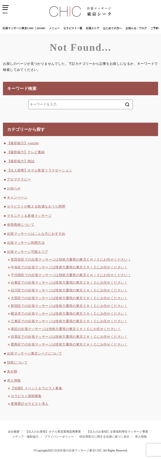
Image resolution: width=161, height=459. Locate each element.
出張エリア (92, 28)
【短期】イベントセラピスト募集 (36, 388)
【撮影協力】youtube (23, 143)
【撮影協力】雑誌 (20, 161)
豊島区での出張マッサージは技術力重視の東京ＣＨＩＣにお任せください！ (69, 344)
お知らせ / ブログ (136, 28)
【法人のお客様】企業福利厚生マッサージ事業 (117, 431)
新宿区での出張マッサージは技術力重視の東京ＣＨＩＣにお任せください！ (69, 306)
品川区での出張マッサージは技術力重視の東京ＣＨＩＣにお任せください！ (69, 290)
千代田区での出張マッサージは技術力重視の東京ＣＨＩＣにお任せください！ (71, 275)
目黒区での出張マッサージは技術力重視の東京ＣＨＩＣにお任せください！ (69, 336)
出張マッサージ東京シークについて (34, 353)
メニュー (54, 28)
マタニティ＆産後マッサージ (29, 215)
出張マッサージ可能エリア (27, 252)
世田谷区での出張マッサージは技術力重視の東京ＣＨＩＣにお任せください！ (71, 259)
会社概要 (13, 431)
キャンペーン (17, 197)
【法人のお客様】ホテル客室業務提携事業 (53, 431)
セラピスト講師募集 (26, 396)
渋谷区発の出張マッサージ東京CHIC (78, 450)
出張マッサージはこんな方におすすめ (36, 233)
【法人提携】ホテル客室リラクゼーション (39, 170)
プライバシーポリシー (59, 436)
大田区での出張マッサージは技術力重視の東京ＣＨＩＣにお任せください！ (69, 298)
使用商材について (20, 224)
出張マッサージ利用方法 (26, 242)
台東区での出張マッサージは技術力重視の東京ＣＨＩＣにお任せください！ (69, 282)
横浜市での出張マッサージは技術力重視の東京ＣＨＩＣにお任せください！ (69, 313)
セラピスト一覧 (72, 28)
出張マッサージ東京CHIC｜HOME (24, 28)
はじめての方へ (112, 28)
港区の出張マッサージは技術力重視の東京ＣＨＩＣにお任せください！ (66, 329)
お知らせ (14, 188)
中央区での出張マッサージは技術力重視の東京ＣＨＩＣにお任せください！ (69, 267)
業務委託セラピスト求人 (29, 404)
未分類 (12, 371)
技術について (17, 362)
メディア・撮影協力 (25, 436)
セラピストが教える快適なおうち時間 (36, 206)
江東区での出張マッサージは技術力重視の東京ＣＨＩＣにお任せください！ (69, 321)
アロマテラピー (19, 179)
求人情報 (14, 380)
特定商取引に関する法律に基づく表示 (104, 436)
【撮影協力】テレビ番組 (26, 152)
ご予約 (154, 28)
